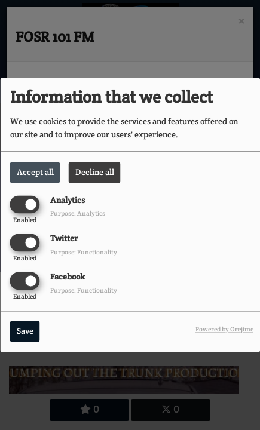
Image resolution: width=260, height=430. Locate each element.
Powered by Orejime (224, 329)
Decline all (94, 172)
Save (25, 331)
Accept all (35, 172)
